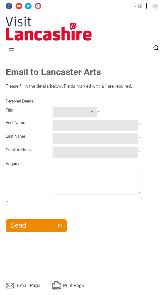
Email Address (19, 150)
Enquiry (12, 164)
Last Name (15, 137)
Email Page (28, 286)
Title (9, 110)
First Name (15, 123)
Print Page (73, 286)
